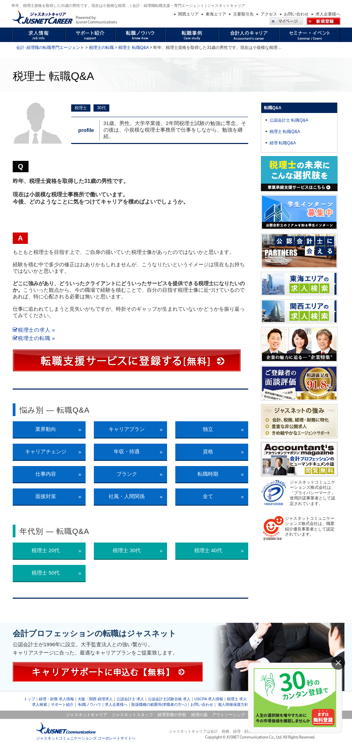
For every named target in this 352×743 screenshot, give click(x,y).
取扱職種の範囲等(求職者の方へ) (159, 704)
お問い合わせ (296, 14)
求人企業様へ (328, 14)
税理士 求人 (237, 699)
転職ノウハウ (89, 704)
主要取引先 (243, 14)
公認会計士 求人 (130, 699)
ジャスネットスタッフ (132, 714)
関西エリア (188, 14)
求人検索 (39, 704)
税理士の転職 (101, 47)
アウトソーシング (228, 714)
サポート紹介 (62, 704)
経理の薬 (199, 714)
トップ (29, 699)
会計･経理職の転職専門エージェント (50, 47)
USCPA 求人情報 (208, 699)
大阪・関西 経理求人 (95, 699)
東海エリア (216, 14)
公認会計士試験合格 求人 (169, 699)
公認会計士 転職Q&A (289, 120)
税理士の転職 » (34, 338)
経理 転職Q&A (283, 143)
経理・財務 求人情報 (56, 699)
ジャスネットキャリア (86, 714)
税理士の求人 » (34, 330)
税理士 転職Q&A (133, 47)
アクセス (269, 14)
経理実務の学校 (171, 714)
